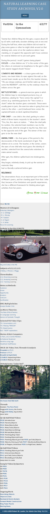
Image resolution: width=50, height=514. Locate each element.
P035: (26, 440)
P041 (2, 453)
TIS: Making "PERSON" (8, 326)
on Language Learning (8, 315)
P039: (24, 444)
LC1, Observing (5, 277)
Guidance (3, 288)
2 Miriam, (10, 271)
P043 (2, 458)
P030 (2, 435)
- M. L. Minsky (5, 215)
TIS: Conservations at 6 (8, 323)
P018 (2, 420)
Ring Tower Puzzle (7, 504)
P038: (2, 444)
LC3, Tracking (5, 282)
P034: (2, 440)
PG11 (6, 488)
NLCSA (44, 511)
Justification (4, 300)
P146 (6, 481)
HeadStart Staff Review (8, 344)
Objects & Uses (5, 497)
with (9, 409)
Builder (8, 306)
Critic (13, 306)
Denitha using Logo (6, 341)
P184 (6, 483)
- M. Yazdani (4, 218)
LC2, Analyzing (5, 279)
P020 (2, 423)
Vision (2, 290)
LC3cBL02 (3, 360)
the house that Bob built (9, 401)
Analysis (3, 295)
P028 (2, 432)
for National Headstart (7, 339)
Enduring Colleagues (7, 210)
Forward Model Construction (10, 501)
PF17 (5, 486)
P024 (2, 427)
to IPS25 (6, 350)
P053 (5, 466)
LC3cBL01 (3, 357)
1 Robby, (3, 271)
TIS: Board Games (6, 328)
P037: (25, 442)
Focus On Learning (6, 225)
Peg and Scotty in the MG (8, 265)
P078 (5, 471)
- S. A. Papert (4, 220)
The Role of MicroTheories (8, 312)
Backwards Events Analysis (10, 499)
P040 (2, 450)
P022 (2, 425)
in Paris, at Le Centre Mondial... (11, 337)
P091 (5, 474)
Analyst (2, 306)
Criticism (3, 298)
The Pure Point (12, 407)
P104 (5, 476)
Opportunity (4, 293)
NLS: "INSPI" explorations (8, 330)
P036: (2, 442)
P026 (2, 430)
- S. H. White (4, 222)
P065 (5, 469)
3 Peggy (16, 271)
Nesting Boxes (5, 506)
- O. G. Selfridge (5, 213)
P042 (2, 455)
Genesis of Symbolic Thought (10, 317)
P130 (5, 478)
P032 (2, 437)
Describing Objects (7, 494)
